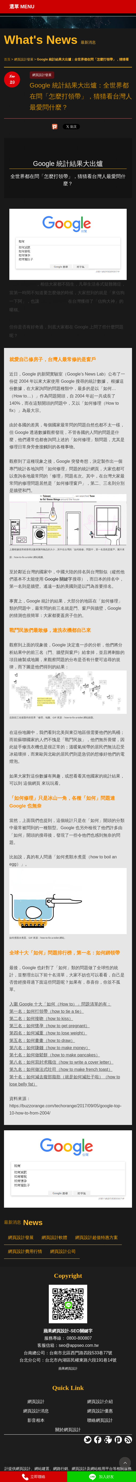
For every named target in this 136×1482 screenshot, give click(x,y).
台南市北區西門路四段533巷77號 (81, 1353)
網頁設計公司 (63, 1251)
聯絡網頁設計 (100, 1420)
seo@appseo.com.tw (79, 1345)
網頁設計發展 (21, 1237)
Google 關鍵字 (58, 579)
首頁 (7, 59)
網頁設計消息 (36, 1411)
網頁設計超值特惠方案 (96, 1237)
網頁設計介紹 (100, 1401)
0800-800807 (79, 1338)
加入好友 (101, 1477)
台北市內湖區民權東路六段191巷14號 (81, 1360)
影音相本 (36, 1420)
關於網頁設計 (68, 1429)
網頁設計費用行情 (25, 1251)
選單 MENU (21, 6)
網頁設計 (36, 1401)
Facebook (12, 1464)
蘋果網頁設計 (68, 1368)
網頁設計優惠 (100, 1411)
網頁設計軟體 (54, 1237)
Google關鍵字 (22, 284)
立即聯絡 (34, 1477)
